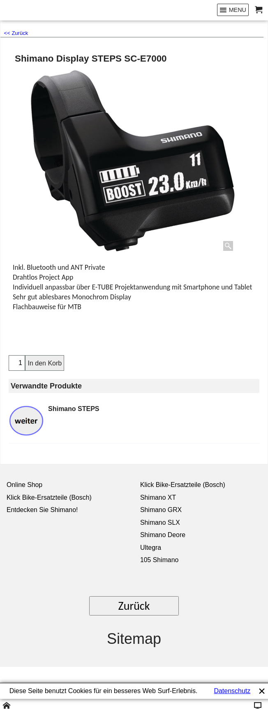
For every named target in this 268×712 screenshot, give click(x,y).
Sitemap (134, 638)
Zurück (134, 606)
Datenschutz (232, 690)
